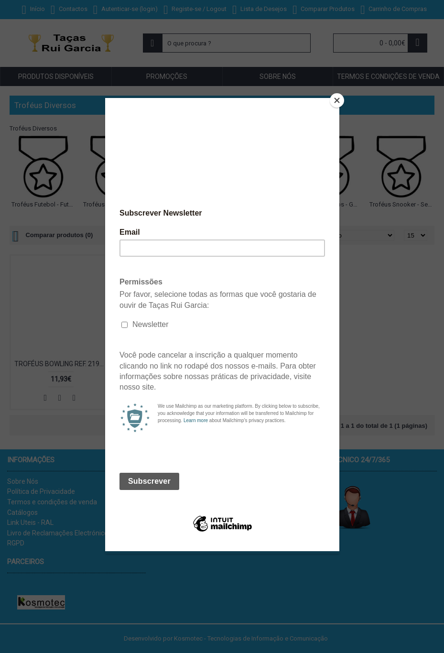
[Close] (337, 100)
